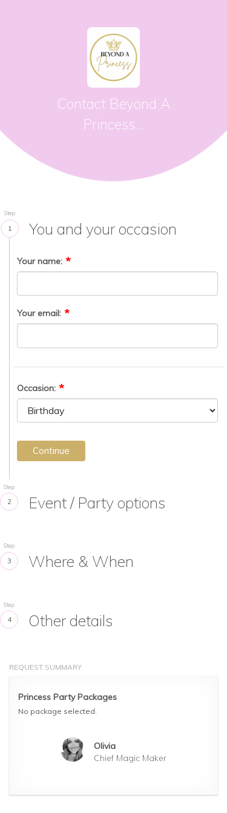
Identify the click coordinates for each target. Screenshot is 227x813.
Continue (51, 450)
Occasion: (36, 388)
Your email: (39, 313)
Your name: (39, 261)
